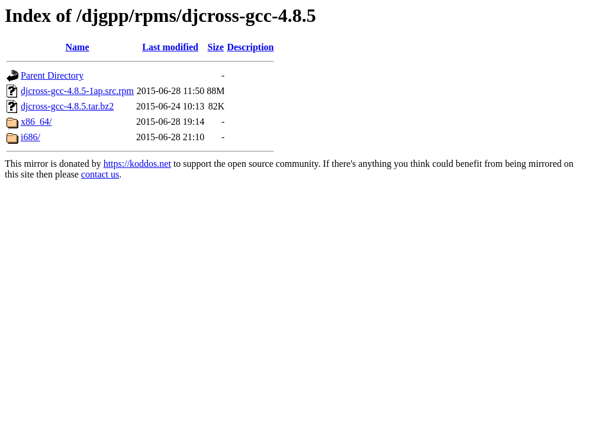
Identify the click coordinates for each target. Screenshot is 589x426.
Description (250, 47)
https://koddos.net (137, 164)
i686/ (30, 137)
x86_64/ (36, 122)
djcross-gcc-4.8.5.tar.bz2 (67, 106)
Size (216, 47)
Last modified (170, 47)
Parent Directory (52, 75)
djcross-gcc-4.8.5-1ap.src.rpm (77, 91)
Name (77, 47)
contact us (100, 174)
